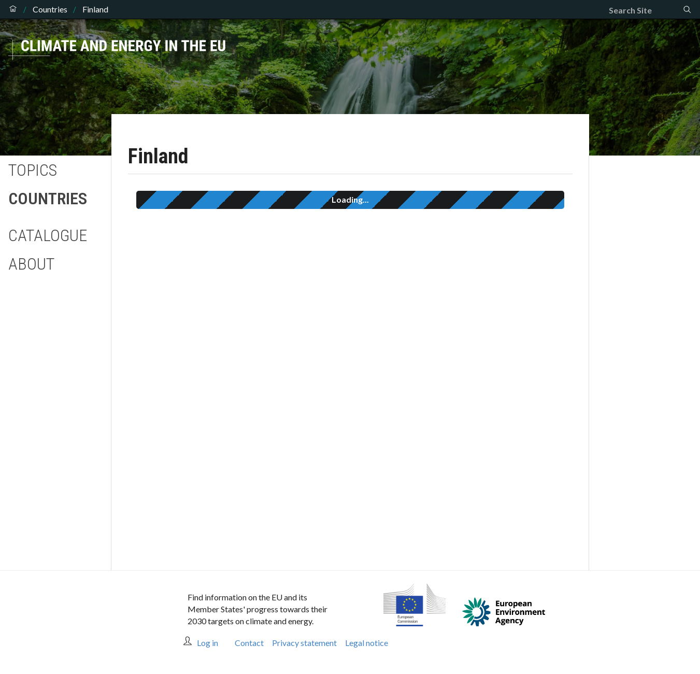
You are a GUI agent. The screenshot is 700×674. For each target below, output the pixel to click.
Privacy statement (304, 643)
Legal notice (366, 643)
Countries (50, 9)
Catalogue (47, 235)
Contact (249, 643)
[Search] (645, 10)
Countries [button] (47, 198)
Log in (207, 643)
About (31, 264)
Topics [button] (32, 170)
